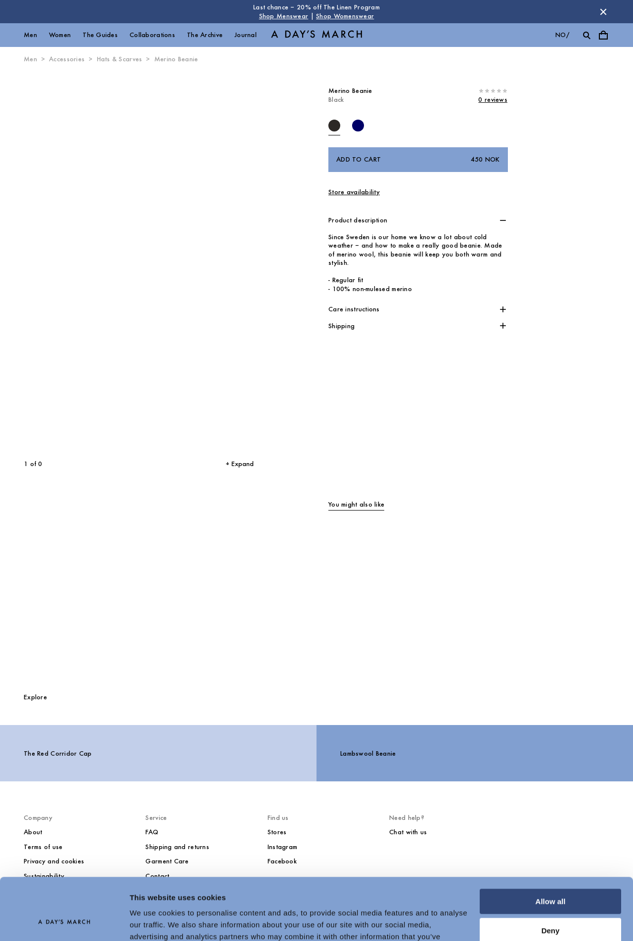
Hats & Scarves (119, 59)
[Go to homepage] (316, 35)
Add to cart (418, 159)
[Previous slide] (63, 262)
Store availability (354, 192)
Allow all (551, 847)
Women (60, 35)
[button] (418, 220)
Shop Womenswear (345, 16)
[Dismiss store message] (603, 11)
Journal (245, 35)
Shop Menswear (284, 16)
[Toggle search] (586, 35)
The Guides (100, 35)
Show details (153, 921)
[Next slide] (190, 262)
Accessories (67, 59)
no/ (562, 35)
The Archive (205, 35)
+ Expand (240, 464)
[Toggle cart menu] (603, 35)
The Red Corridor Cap (58, 753)
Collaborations (152, 35)
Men (30, 35)
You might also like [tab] (356, 504)
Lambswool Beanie (368, 753)
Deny (551, 876)
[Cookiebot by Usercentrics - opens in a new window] (64, 921)
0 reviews (492, 99)
